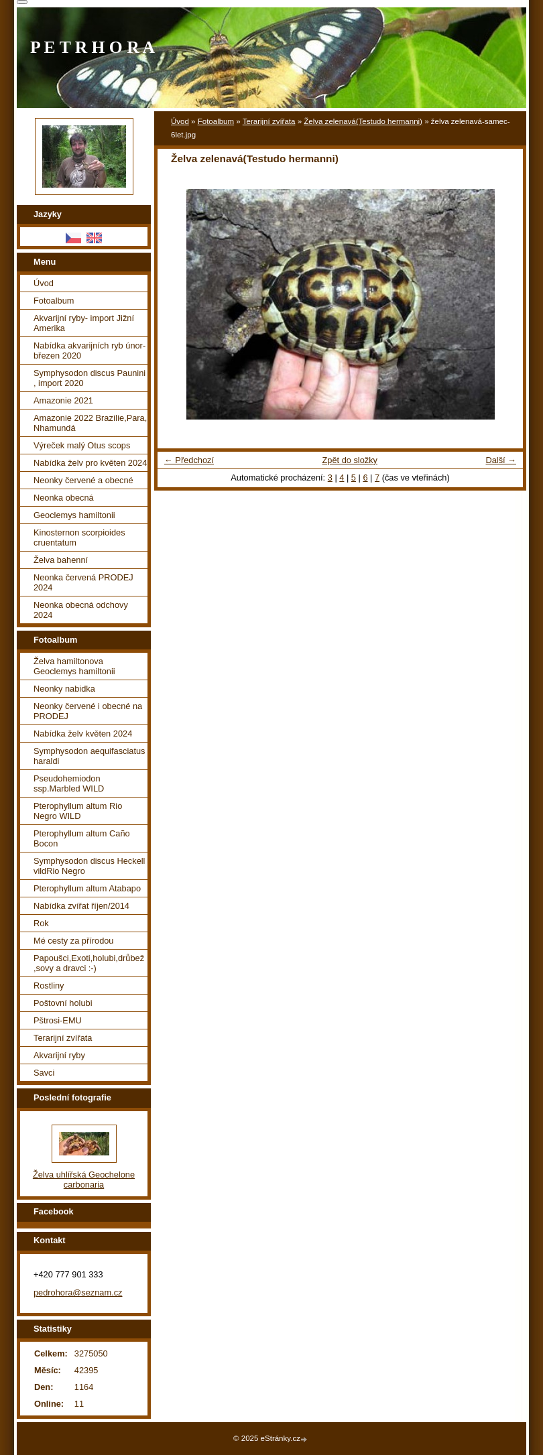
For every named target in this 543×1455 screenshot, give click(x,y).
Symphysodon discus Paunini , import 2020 (89, 378)
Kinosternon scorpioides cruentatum (79, 537)
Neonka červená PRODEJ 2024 (83, 582)
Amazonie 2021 (63, 400)
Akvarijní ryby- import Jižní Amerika (84, 323)
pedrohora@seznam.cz (78, 1292)
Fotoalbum (216, 121)
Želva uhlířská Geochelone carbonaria (84, 1179)
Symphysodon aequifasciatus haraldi (89, 756)
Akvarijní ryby (59, 1055)
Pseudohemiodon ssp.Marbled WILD (69, 783)
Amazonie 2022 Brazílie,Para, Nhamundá (90, 423)
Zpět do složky (349, 460)
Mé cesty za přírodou (74, 941)
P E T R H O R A (92, 47)
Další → (500, 460)
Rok (41, 923)
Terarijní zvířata (269, 121)
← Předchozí (189, 460)
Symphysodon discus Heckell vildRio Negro (89, 866)
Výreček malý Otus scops (82, 445)
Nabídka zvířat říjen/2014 (81, 906)
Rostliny (49, 985)
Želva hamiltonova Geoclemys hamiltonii (74, 666)
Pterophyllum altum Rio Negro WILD (78, 811)
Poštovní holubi (63, 1003)
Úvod (180, 121)
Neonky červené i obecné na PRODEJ (88, 711)
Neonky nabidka (64, 689)
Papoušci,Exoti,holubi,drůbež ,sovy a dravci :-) (89, 963)
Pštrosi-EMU (58, 1020)
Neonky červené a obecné (83, 480)
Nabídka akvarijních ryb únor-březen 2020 (89, 350)
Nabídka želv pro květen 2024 (90, 463)
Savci (44, 1073)
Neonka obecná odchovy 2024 (81, 610)
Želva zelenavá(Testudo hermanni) (363, 121)
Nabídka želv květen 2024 (83, 734)
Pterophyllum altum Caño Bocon (82, 838)
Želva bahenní (61, 560)
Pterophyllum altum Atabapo (87, 888)
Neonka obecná (64, 498)
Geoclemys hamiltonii (74, 515)
